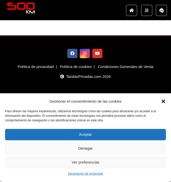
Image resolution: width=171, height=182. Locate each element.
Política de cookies (76, 66)
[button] (163, 101)
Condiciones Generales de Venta (125, 66)
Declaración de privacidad (85, 173)
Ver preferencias (85, 162)
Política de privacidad (36, 66)
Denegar (85, 148)
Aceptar (85, 134)
